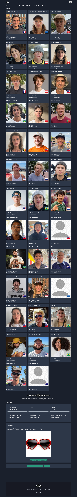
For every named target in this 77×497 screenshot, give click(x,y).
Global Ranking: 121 (55, 126)
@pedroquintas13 (13, 271)
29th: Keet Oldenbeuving (35, 276)
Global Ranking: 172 (55, 272)
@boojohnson (57, 154)
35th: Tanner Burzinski (34, 334)
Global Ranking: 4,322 (33, 184)
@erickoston (12, 358)
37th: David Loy (10, 363)
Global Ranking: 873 (55, 184)
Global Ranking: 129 (10, 155)
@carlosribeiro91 (35, 212)
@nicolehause (13, 329)
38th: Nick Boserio (33, 363)
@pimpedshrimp (57, 212)
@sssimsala (34, 66)
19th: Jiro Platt (10, 188)
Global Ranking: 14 (10, 38)
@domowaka (12, 241)
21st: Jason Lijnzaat (56, 188)
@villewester (56, 37)
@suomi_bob (34, 183)
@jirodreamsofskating (14, 212)
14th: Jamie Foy (32, 130)
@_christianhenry (35, 271)
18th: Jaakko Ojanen (56, 159)
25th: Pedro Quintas (11, 246)
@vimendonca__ (57, 358)
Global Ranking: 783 (32, 68)
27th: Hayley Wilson (56, 246)
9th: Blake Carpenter (56, 71)
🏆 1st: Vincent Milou (12, 11)
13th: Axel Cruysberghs (12, 130)
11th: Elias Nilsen (33, 100)
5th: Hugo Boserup (33, 42)
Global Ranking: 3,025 (10, 360)
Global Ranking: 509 (32, 97)
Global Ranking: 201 (10, 243)
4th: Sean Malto (10, 42)
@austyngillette (13, 183)
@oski (33, 37)
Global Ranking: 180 (10, 97)
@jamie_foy (34, 154)
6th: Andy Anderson (56, 42)
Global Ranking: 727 (10, 184)
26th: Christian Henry (34, 246)
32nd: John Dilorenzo (34, 305)
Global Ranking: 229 (10, 68)
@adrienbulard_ (13, 95)
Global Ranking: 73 (32, 214)
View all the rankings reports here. (38, 399)
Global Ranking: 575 (10, 389)
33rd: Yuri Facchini (56, 305)
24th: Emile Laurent (56, 217)
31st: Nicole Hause (11, 305)
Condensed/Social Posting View (35, 465)
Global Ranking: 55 (32, 38)
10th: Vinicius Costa (11, 100)
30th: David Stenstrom (57, 276)
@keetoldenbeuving (36, 300)
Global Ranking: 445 (32, 243)
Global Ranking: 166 (10, 214)
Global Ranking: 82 (32, 301)
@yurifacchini (57, 329)
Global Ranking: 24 (32, 155)
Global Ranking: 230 (55, 68)
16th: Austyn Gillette (12, 159)
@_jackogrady (13, 300)
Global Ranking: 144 (10, 272)
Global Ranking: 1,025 (55, 38)
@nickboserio (34, 389)
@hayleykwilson (57, 271)
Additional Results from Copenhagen (38, 460)
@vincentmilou (13, 37)
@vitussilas (34, 95)
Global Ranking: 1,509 (55, 360)
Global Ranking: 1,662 (55, 97)
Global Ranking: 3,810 (33, 360)
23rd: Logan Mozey (33, 217)
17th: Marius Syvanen (34, 159)
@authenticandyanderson (59, 66)
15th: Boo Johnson (56, 130)
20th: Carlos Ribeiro (33, 188)
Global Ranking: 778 (55, 214)
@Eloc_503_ (56, 243)
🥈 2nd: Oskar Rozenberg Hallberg (37, 11)
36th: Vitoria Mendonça (57, 334)
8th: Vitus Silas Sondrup (35, 71)
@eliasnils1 (34, 125)
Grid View (47, 465)
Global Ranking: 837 (32, 272)
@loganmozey (35, 241)
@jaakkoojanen (57, 183)
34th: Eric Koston (11, 334)
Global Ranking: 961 (55, 155)
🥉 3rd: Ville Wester (56, 11)
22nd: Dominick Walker (12, 217)
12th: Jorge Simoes (56, 100)
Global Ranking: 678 (32, 126)
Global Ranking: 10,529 (11, 301)
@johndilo (34, 329)
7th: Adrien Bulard (11, 71)
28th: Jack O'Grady (11, 276)
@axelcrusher (12, 154)
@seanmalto (12, 66)
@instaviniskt (12, 125)
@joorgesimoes (57, 125)
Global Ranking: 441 (10, 126)
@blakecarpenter (57, 95)
